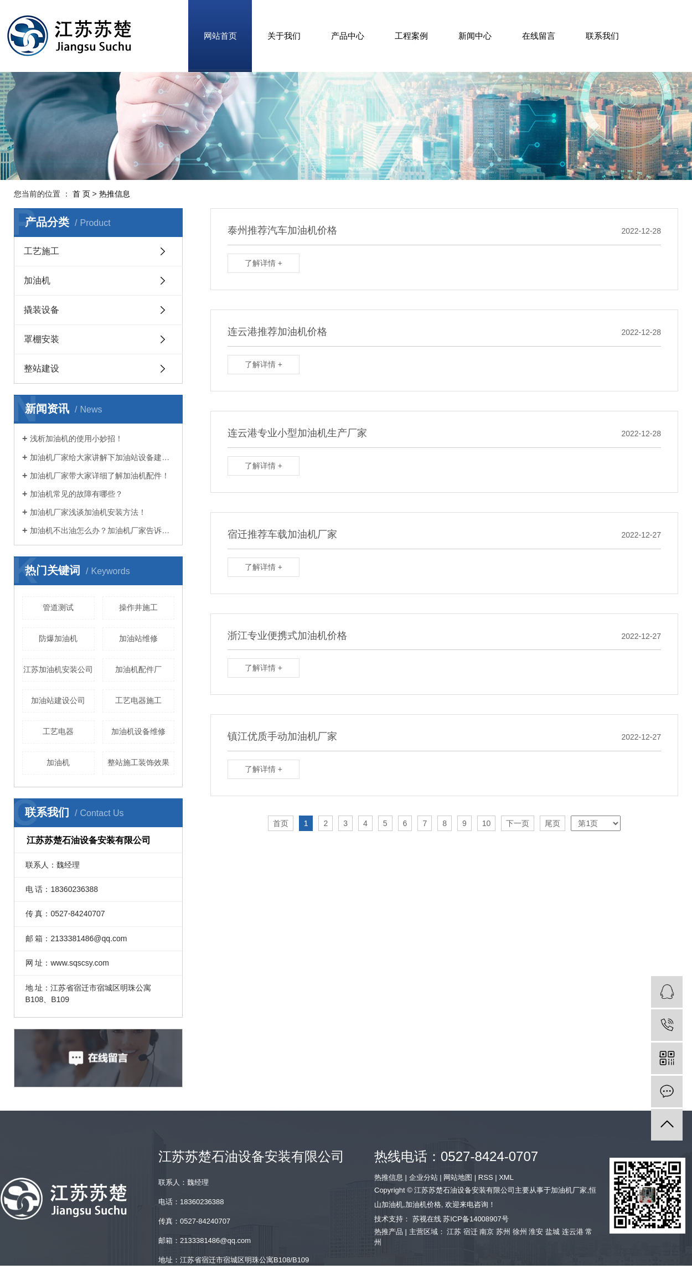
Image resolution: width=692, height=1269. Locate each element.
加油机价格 (423, 1204)
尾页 (552, 823)
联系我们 (602, 35)
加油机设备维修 (138, 731)
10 (486, 823)
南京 (486, 1231)
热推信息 (114, 193)
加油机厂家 (569, 1190)
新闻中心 (475, 35)
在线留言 (538, 35)
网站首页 (220, 35)
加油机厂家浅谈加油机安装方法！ (88, 512)
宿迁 (470, 1231)
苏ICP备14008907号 (476, 1219)
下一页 (517, 823)
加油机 (37, 280)
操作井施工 (138, 607)
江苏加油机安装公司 (58, 669)
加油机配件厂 (138, 669)
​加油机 (58, 762)
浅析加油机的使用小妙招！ (76, 438)
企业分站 (423, 1177)
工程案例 (411, 35)
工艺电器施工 (138, 700)
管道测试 (58, 607)
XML (506, 1177)
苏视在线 (426, 1219)
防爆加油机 (58, 638)
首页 (280, 823)
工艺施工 (41, 251)
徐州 (520, 1231)
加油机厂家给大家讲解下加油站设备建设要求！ (102, 457)
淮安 (536, 1231)
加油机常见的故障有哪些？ (76, 493)
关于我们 (284, 35)
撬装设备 (41, 309)
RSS (485, 1177)
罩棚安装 (41, 339)
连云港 (572, 1231)
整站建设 (41, 368)
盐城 (552, 1231)
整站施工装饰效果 (138, 762)
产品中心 (347, 35)
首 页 (81, 193)
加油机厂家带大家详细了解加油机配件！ (99, 475)
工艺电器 (58, 731)
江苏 (454, 1231)
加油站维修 (138, 638)
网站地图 (457, 1177)
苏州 (503, 1231)
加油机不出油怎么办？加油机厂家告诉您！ (102, 530)
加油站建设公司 (58, 700)
